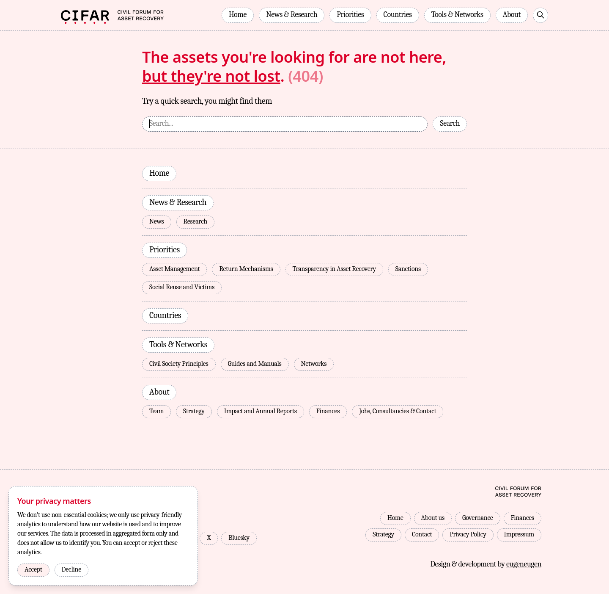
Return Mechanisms (246, 269)
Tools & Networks (457, 14)
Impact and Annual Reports (260, 411)
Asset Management (174, 269)
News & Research (291, 14)
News (156, 221)
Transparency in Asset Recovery (334, 269)
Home (238, 14)
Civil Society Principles (178, 363)
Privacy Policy (468, 534)
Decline (71, 569)
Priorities (350, 14)
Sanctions (408, 269)
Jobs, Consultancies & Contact (397, 411)
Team (156, 411)
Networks (314, 363)
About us (432, 518)
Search (450, 123)
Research (196, 221)
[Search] (540, 15)
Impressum (519, 534)
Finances (328, 411)
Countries (398, 14)
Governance (477, 518)
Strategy (194, 411)
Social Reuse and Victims (181, 287)
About (512, 14)
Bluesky (239, 534)
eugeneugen (523, 560)
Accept (33, 569)
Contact (422, 534)
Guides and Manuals (255, 363)
